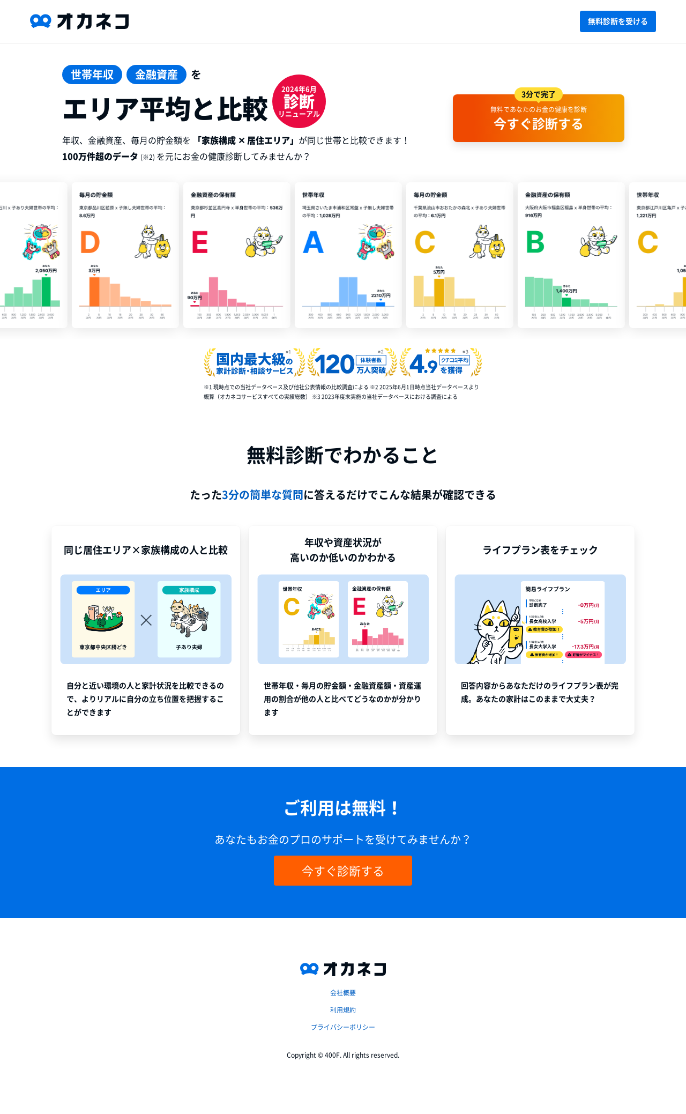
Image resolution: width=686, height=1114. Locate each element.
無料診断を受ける (618, 21)
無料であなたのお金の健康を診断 (538, 112)
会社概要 (343, 993)
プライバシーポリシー (343, 1027)
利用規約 (343, 1010)
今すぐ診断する (343, 870)
